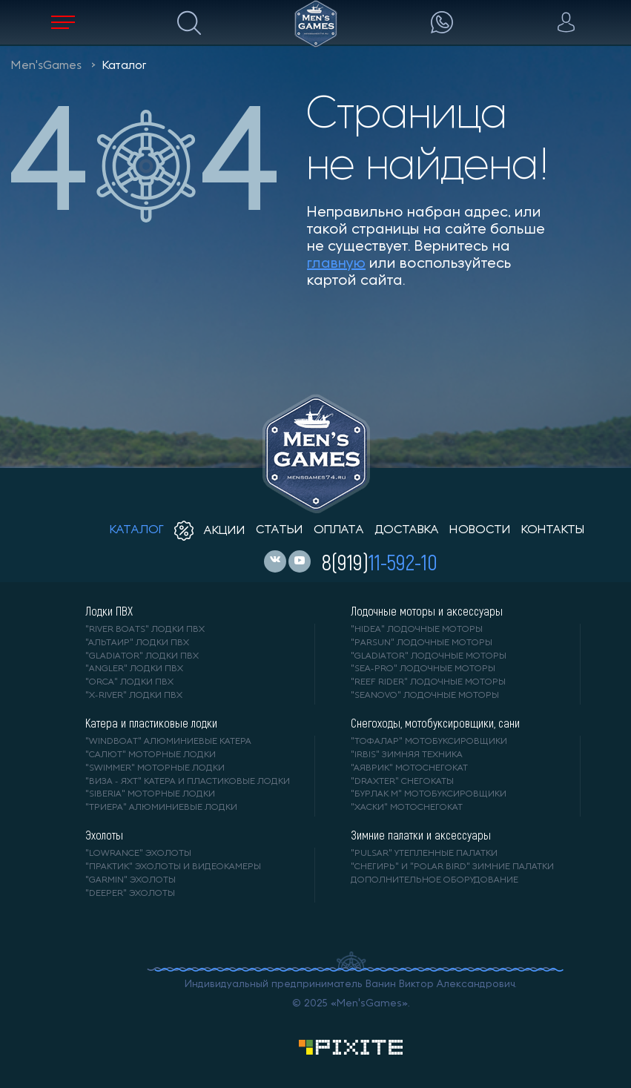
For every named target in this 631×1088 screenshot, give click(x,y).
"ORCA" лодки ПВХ (129, 682)
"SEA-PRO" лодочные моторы (423, 669)
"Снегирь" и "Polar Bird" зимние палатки (452, 867)
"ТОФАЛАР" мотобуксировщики (429, 741)
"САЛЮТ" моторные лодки (150, 755)
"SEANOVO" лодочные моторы (425, 695)
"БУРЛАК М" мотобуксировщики (428, 794)
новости (480, 530)
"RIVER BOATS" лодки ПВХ (145, 629)
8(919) (379, 561)
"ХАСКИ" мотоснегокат (407, 807)
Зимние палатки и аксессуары (421, 835)
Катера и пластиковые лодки (151, 723)
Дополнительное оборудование (434, 880)
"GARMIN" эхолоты (130, 880)
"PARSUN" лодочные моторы (421, 643)
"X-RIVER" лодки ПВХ (133, 695)
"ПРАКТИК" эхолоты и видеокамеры (173, 867)
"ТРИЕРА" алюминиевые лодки (161, 807)
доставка (406, 530)
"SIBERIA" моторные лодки (150, 794)
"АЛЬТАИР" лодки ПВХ (137, 643)
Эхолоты (104, 835)
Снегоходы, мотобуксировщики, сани (435, 723)
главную (336, 264)
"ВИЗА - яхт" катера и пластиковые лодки (187, 781)
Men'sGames (46, 66)
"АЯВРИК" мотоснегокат (409, 768)
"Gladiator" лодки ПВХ (142, 656)
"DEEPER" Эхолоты (130, 893)
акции (209, 531)
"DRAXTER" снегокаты (402, 781)
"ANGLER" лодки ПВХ (134, 669)
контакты (552, 530)
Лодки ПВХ (109, 611)
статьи (279, 530)
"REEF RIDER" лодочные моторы (428, 682)
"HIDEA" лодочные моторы (417, 629)
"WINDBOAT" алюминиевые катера (168, 741)
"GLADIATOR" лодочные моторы (428, 656)
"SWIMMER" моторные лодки (155, 768)
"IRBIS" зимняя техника (407, 755)
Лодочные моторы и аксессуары (427, 611)
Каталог (124, 66)
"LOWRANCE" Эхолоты (138, 853)
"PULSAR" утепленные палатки (424, 853)
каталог (137, 530)
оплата (339, 530)
